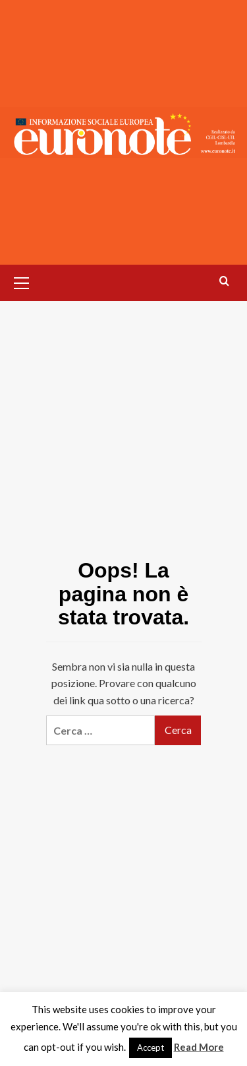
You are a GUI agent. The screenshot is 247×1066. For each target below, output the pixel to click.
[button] (22, 281)
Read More (199, 1047)
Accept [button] (150, 1047)
